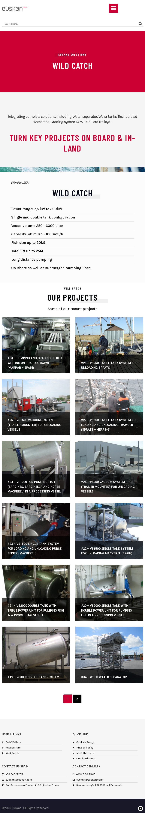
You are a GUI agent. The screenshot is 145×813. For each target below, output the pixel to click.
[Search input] (71, 23)
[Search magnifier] (140, 23)
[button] (113, 8)
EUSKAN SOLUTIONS (20, 182)
